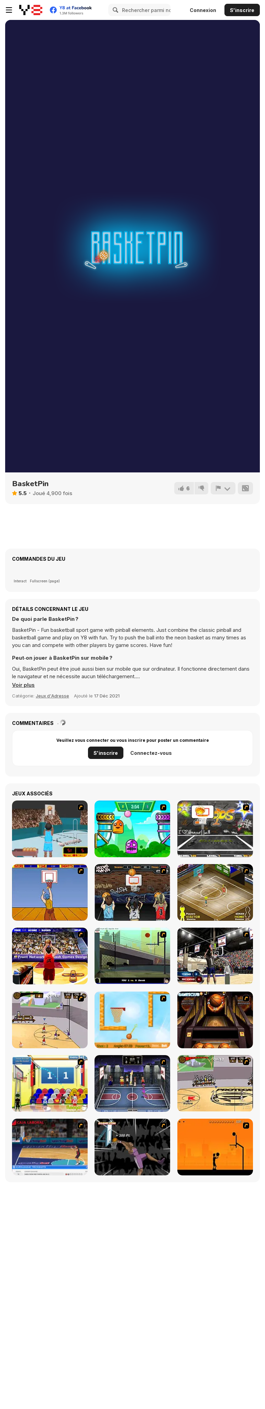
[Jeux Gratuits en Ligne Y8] (30, 10)
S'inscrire (242, 10)
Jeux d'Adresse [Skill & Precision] (52, 695)
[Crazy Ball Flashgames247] (132, 829)
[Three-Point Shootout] (50, 956)
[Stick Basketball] (50, 1020)
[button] (23, 685)
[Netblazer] (50, 829)
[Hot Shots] (50, 892)
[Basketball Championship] (215, 1020)
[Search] (114, 10)
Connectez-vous (151, 753)
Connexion (203, 10)
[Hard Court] (215, 892)
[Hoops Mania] (132, 892)
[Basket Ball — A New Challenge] (132, 1020)
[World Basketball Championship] (50, 1083)
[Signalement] (223, 488)
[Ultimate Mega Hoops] (215, 829)
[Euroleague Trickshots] (50, 1147)
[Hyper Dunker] (132, 1147)
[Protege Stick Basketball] (215, 1083)
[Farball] (215, 1147)
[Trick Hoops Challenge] (132, 956)
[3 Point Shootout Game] (215, 956)
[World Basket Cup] (132, 1083)
